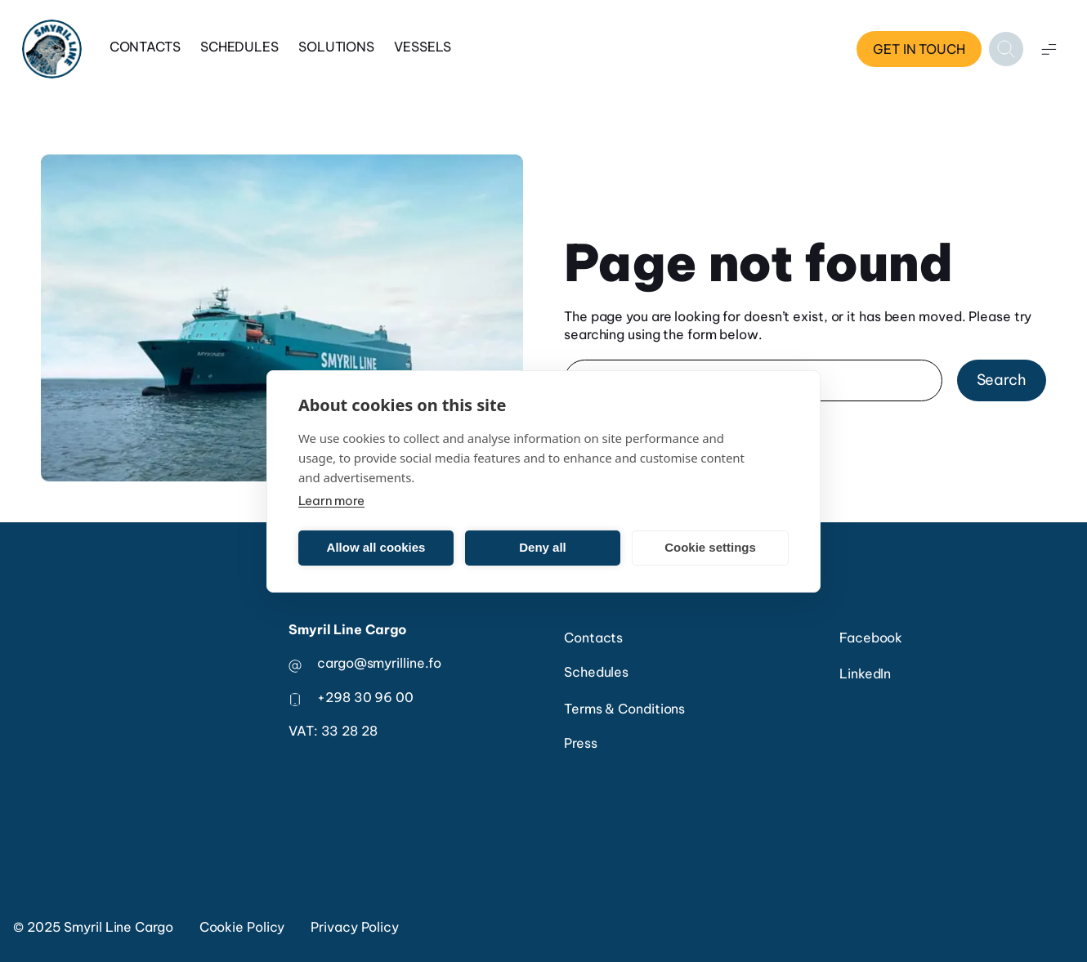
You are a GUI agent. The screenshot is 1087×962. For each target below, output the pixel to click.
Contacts (145, 46)
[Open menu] (1049, 49)
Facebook (870, 637)
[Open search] (1006, 49)
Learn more (331, 500)
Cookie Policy (242, 927)
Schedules (239, 46)
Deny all (542, 547)
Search (1002, 379)
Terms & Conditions (624, 708)
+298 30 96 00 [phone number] (365, 697)
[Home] (51, 49)
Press (580, 743)
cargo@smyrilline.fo (379, 663)
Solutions (336, 46)
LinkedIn (865, 673)
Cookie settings (710, 547)
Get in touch (919, 49)
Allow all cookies (376, 547)
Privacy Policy (355, 927)
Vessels (422, 46)
